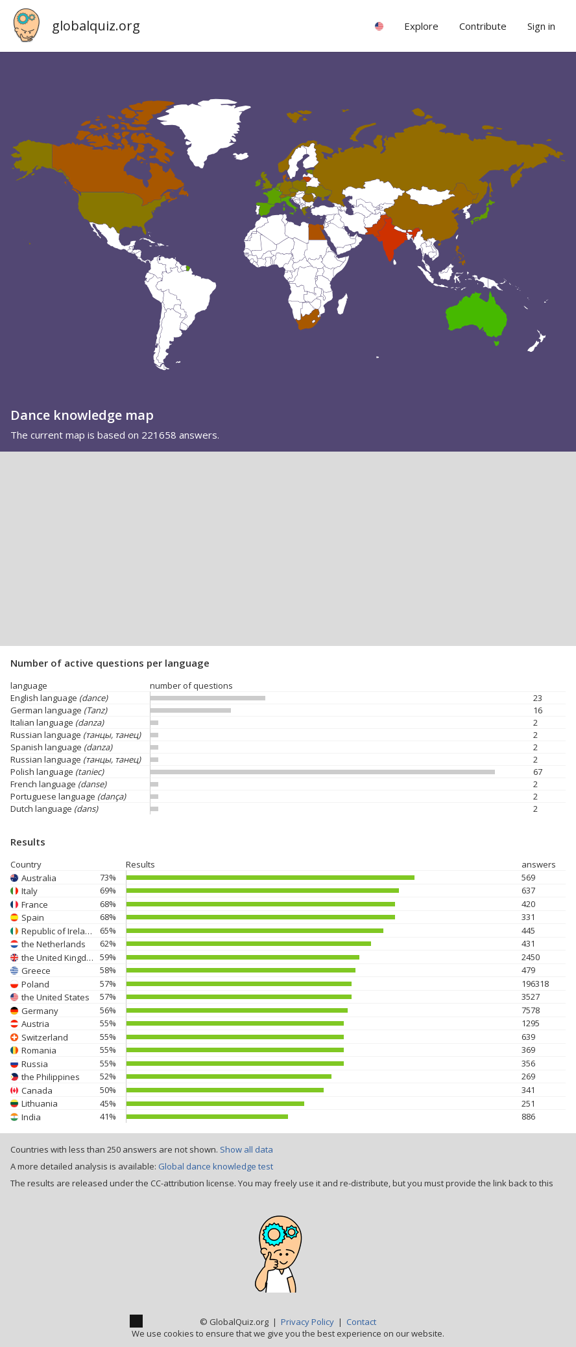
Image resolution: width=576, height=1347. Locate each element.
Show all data (246, 1149)
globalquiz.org (96, 25)
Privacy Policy (307, 1322)
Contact (361, 1322)
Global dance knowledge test (215, 1166)
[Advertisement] (288, 548)
